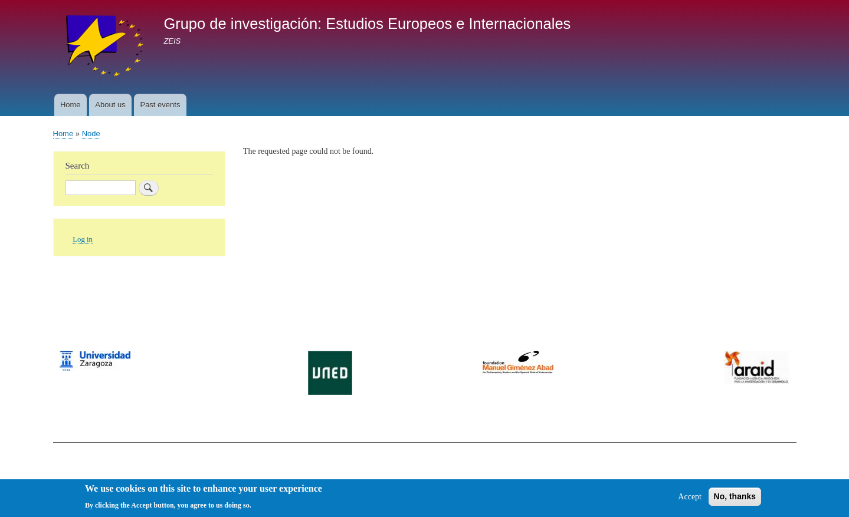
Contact (65, 463)
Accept (690, 500)
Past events (160, 104)
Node (91, 133)
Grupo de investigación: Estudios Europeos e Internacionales (367, 23)
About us (110, 104)
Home (70, 104)
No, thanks (735, 500)
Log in (83, 239)
